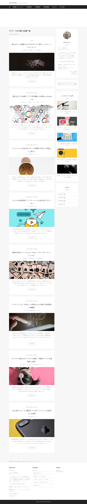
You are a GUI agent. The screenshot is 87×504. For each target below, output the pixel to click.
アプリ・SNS (27, 50)
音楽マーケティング (33, 50)
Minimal (41, 501)
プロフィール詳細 (73, 71)
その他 (62, 6)
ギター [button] (54, 6)
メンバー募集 (29, 258)
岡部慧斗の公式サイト (37, 473)
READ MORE (31, 81)
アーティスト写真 (27, 102)
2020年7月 (60, 194)
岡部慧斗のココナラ (37, 485)
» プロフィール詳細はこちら (13, 493)
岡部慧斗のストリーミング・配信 (39, 476)
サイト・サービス (34, 102)
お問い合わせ (74, 72)
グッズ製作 (31, 310)
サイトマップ (74, 74)
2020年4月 (60, 204)
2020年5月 (60, 200)
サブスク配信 (33, 364)
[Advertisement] (43, 17)
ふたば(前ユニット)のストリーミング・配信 (41, 479)
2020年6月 (60, 197)
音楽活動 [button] (29, 6)
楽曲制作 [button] (38, 6)
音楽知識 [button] (46, 6)
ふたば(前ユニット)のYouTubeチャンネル (41, 482)
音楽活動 (39, 50)
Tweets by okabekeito (59, 471)
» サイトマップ (11, 496)
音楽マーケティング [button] (18, 6)
